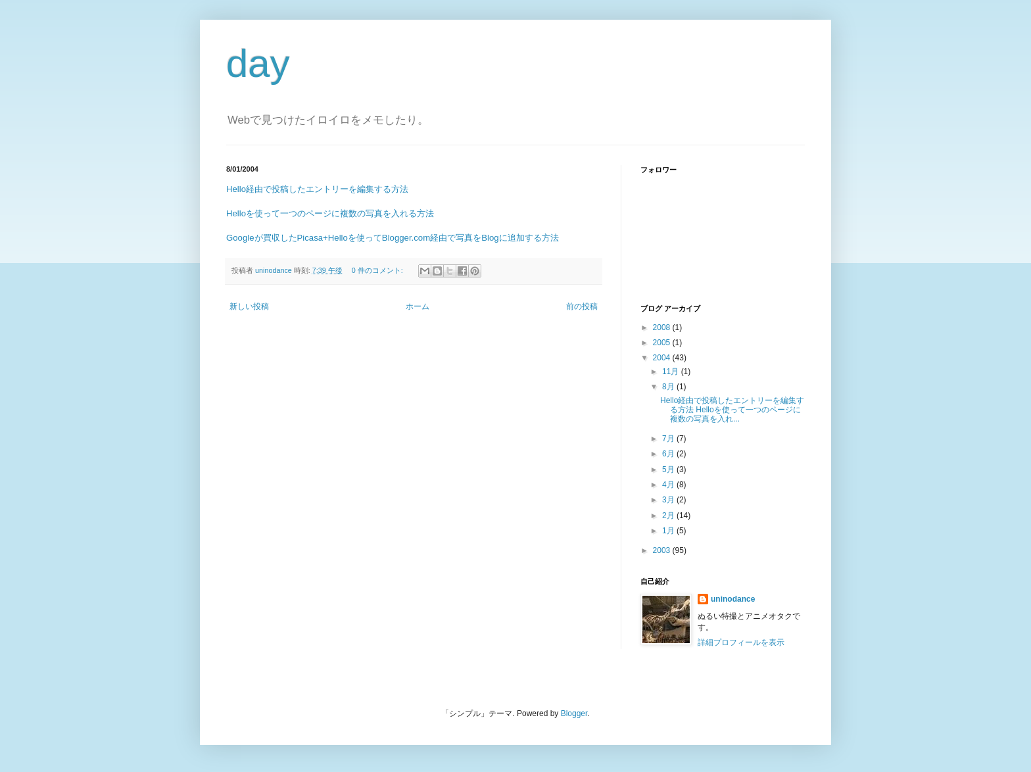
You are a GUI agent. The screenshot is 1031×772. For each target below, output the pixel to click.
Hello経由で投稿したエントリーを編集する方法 (317, 189)
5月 (669, 469)
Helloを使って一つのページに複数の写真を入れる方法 (330, 213)
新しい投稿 (249, 306)
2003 (663, 550)
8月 (669, 386)
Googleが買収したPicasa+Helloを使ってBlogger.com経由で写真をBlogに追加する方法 (392, 238)
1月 (669, 530)
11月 (671, 371)
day (258, 63)
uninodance (733, 599)
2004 (663, 357)
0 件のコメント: (378, 270)
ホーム (417, 306)
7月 (669, 438)
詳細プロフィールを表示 (741, 642)
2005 (663, 342)
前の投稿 (582, 306)
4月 (669, 484)
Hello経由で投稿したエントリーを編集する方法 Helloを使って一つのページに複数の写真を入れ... (732, 410)
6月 (669, 453)
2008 (663, 327)
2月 (669, 515)
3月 (669, 499)
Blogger (574, 713)
